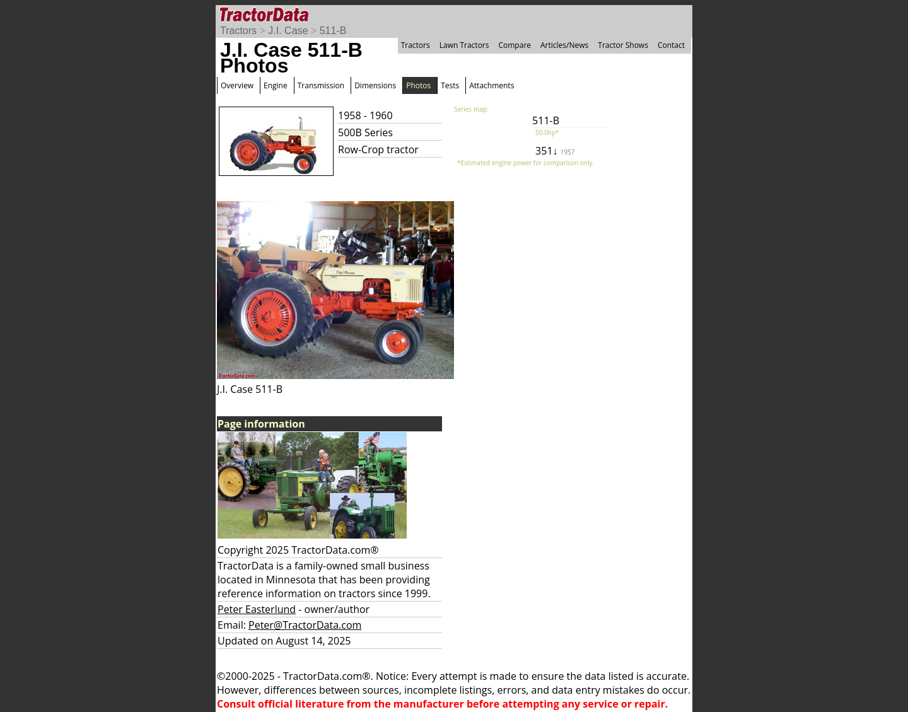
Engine (276, 85)
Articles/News (564, 45)
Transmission (321, 85)
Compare (514, 45)
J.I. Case (288, 30)
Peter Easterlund (257, 609)
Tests (450, 85)
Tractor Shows (623, 45)
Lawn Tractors (464, 45)
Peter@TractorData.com (304, 625)
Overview (237, 85)
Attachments (491, 85)
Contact (671, 45)
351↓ (554, 151)
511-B (333, 30)
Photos (418, 85)
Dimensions (375, 85)
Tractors (238, 30)
